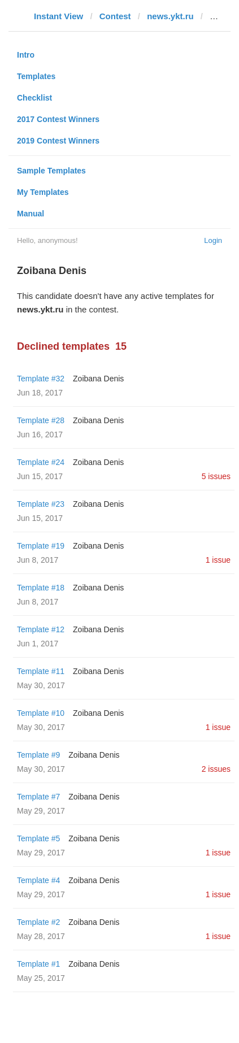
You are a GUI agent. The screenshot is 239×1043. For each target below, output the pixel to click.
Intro (25, 54)
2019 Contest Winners (58, 140)
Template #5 (38, 838)
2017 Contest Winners (58, 119)
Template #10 (40, 713)
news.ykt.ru (170, 16)
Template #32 (40, 378)
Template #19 (40, 545)
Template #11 (40, 671)
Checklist (34, 97)
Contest (115, 16)
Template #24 (40, 462)
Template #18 (40, 587)
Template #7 (38, 796)
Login (213, 240)
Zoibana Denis (98, 378)
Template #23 (40, 504)
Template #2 (38, 922)
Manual (30, 213)
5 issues (216, 476)
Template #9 (38, 754)
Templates (36, 76)
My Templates (43, 192)
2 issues (216, 768)
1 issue (218, 559)
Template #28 (40, 420)
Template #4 (38, 880)
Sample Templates (51, 170)
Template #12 (40, 629)
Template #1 (38, 963)
